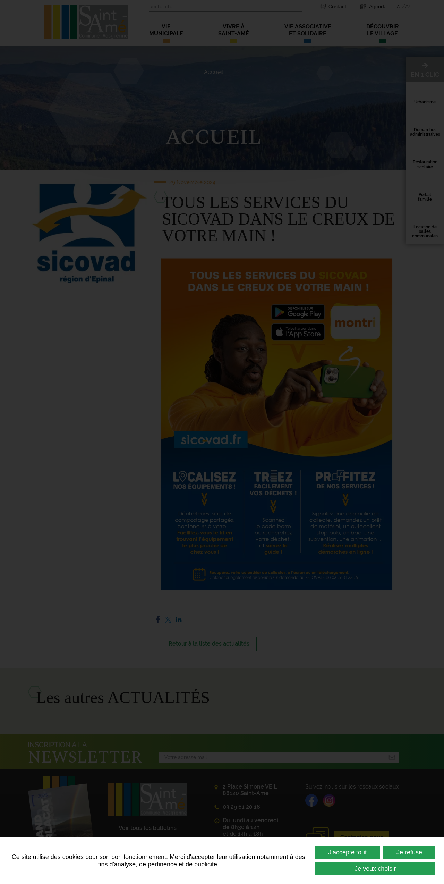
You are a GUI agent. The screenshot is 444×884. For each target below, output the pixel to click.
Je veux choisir (375, 868)
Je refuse (409, 852)
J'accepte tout (347, 852)
